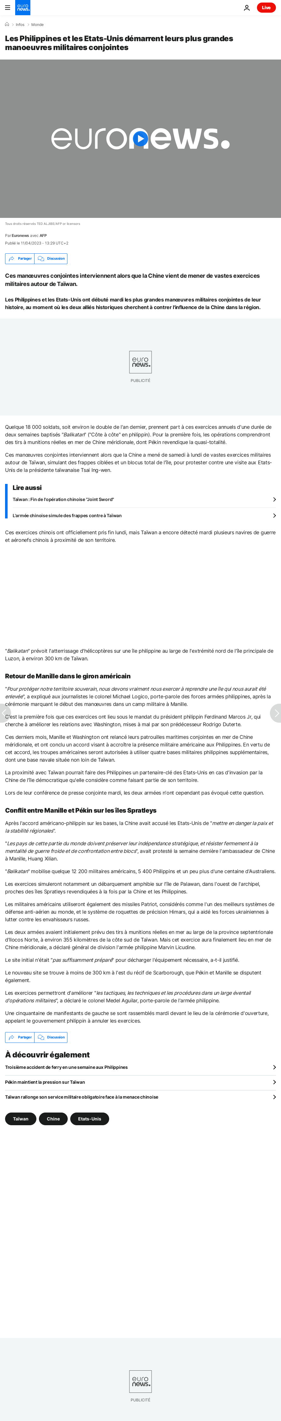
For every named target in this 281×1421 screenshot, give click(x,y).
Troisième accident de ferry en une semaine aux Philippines (66, 1067)
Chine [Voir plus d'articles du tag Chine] (53, 1118)
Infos (20, 25)
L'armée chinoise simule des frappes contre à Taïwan (67, 515)
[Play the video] (140, 139)
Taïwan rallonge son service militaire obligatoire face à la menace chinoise (81, 1097)
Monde (37, 25)
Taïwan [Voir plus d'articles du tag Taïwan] (20, 1118)
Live (266, 7)
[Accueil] (7, 24)
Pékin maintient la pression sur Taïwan (45, 1082)
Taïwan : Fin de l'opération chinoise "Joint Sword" (63, 499)
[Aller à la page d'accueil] (22, 7)
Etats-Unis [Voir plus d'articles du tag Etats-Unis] (89, 1118)
